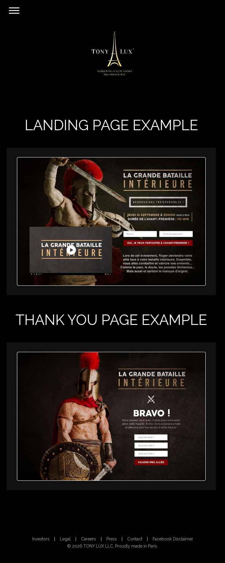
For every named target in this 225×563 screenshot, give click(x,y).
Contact (134, 539)
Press (111, 539)
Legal (65, 539)
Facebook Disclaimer (173, 539)
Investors (40, 539)
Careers (88, 539)
